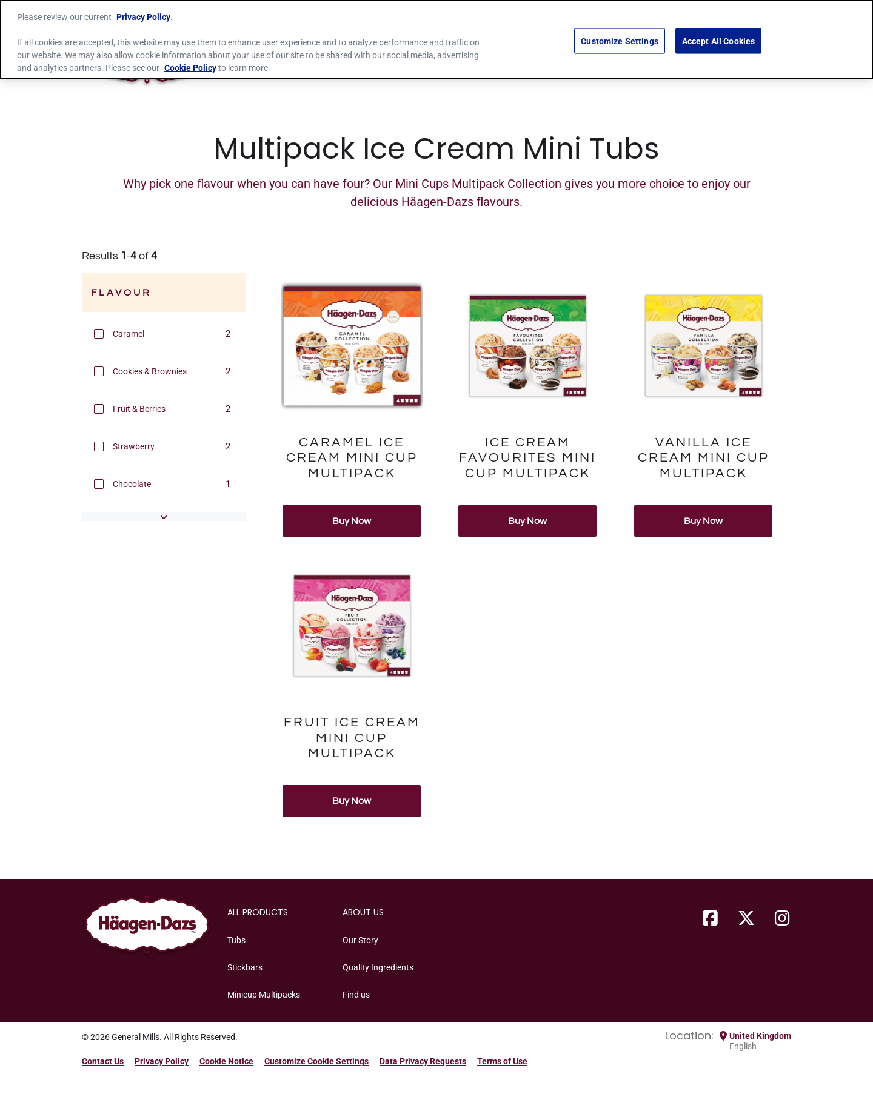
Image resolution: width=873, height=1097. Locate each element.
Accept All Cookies (718, 40)
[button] (99, 334)
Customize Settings (619, 40)
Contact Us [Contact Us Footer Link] (103, 1061)
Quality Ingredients (378, 967)
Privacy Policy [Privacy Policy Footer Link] (162, 1061)
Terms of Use (502, 1061)
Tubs (236, 940)
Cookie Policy (190, 68)
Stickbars (245, 967)
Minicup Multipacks (263, 994)
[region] (436, 39)
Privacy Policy (143, 17)
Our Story (360, 940)
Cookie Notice (226, 1061)
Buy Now (351, 521)
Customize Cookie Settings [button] (316, 1061)
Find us (356, 994)
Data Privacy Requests (423, 1061)
